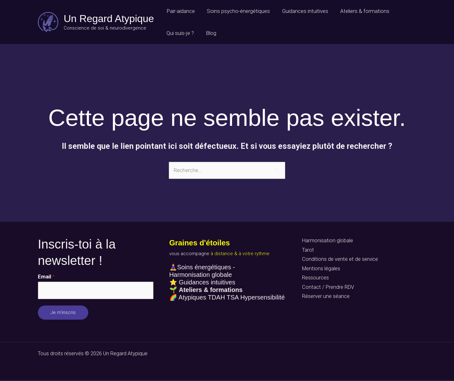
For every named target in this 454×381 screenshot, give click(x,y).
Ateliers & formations (359, 11)
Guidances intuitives (301, 11)
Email (46, 277)
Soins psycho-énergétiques (236, 11)
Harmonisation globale (326, 241)
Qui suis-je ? (179, 33)
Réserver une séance (324, 299)
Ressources (314, 280)
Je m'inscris (63, 313)
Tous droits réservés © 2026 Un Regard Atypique (94, 354)
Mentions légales (320, 270)
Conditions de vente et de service (338, 260)
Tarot (306, 251)
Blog (209, 33)
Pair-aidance (180, 11)
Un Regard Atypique (109, 18)
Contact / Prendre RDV (326, 289)
